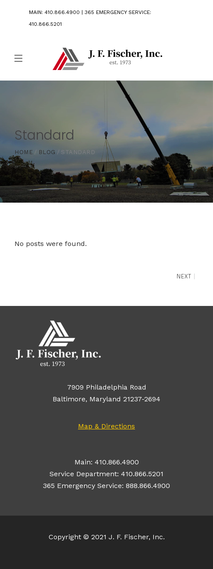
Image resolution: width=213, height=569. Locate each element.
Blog (47, 152)
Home (23, 152)
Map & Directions (106, 426)
